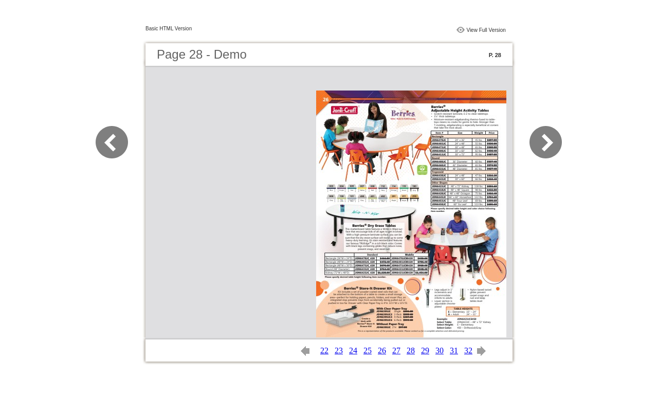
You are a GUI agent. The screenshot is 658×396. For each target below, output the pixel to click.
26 (382, 350)
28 (411, 350)
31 (454, 350)
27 (396, 350)
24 (353, 350)
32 (468, 350)
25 (367, 350)
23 (339, 350)
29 (425, 350)
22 (324, 350)
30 (439, 350)
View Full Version (486, 30)
